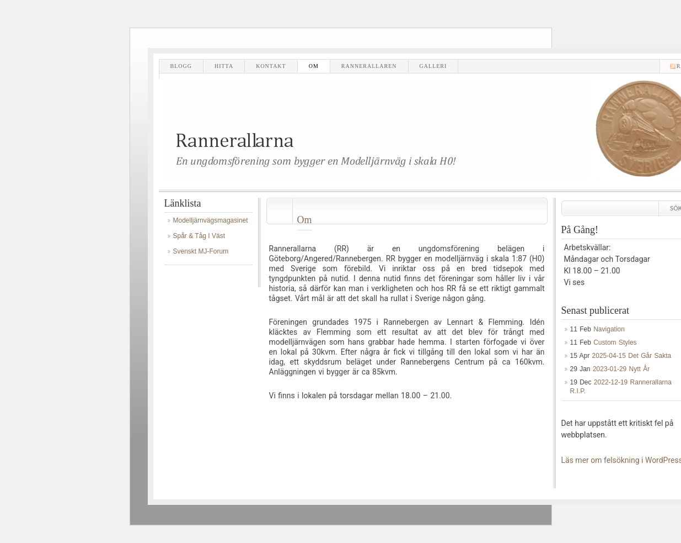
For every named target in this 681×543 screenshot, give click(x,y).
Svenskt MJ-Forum (201, 251)
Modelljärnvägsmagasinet (210, 220)
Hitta (224, 66)
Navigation (609, 329)
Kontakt (271, 66)
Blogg (181, 66)
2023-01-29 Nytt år (621, 369)
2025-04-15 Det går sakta (632, 356)
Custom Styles (614, 342)
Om (314, 66)
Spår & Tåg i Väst (199, 236)
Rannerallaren (369, 66)
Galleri (433, 66)
